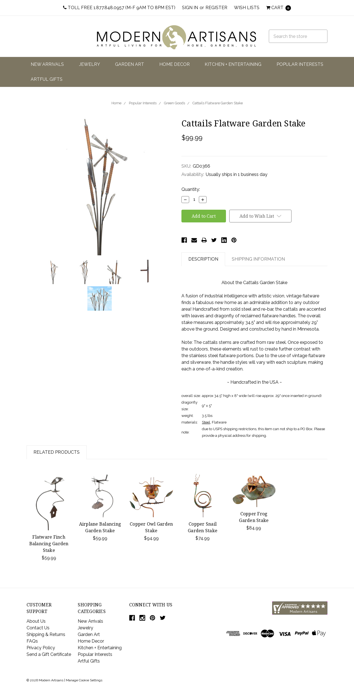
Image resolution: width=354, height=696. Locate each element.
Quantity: (190, 189)
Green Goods (174, 103)
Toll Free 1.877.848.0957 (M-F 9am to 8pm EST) (119, 7)
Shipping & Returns (46, 634)
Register (216, 7)
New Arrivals (47, 64)
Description (203, 259)
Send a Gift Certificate (49, 654)
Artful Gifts (47, 79)
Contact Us (38, 627)
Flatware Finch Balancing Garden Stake (49, 543)
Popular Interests (300, 64)
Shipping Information (258, 259)
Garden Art (129, 64)
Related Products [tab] (56, 452)
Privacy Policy (41, 647)
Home (116, 103)
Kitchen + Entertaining (233, 64)
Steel (206, 422)
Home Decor (174, 64)
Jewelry (89, 64)
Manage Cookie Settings (84, 680)
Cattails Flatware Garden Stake (217, 103)
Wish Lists (246, 7)
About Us (36, 621)
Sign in (190, 7)
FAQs (32, 641)
